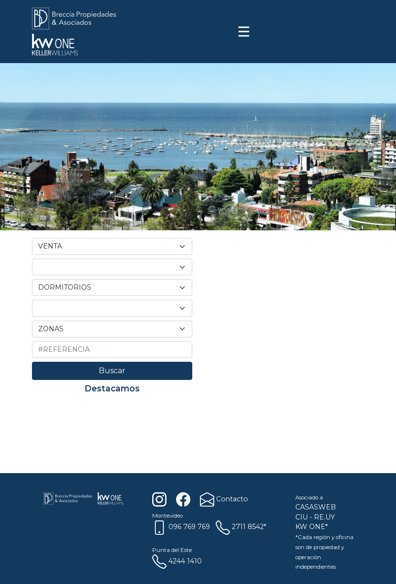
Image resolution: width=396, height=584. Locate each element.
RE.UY (324, 517)
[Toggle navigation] (244, 31)
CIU (301, 517)
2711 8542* (241, 526)
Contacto (223, 499)
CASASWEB (315, 507)
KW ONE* (311, 526)
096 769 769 (181, 526)
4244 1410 (177, 561)
